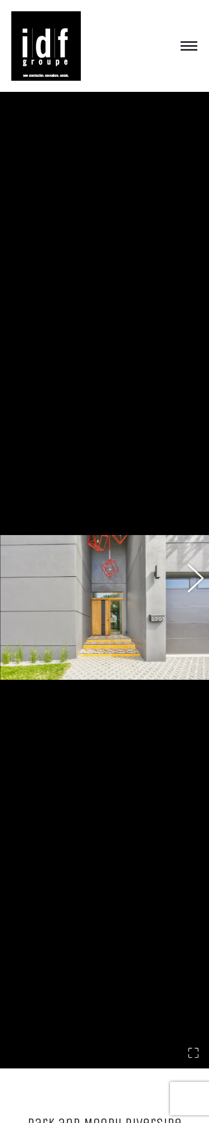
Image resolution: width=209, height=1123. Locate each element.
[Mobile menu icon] (189, 46)
